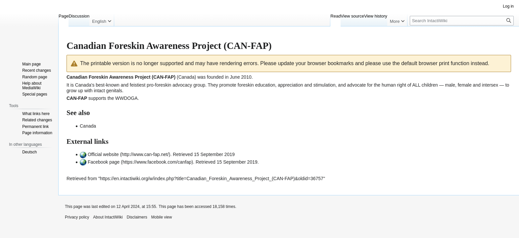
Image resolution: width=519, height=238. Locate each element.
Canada (83, 85)
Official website (103, 154)
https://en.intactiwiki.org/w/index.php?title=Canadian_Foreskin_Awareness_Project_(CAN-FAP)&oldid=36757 (211, 178)
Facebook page (104, 162)
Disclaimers (137, 217)
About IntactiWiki (107, 217)
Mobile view (161, 217)
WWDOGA (126, 98)
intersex (490, 85)
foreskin (246, 85)
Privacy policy (77, 217)
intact (99, 90)
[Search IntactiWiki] (462, 20)
